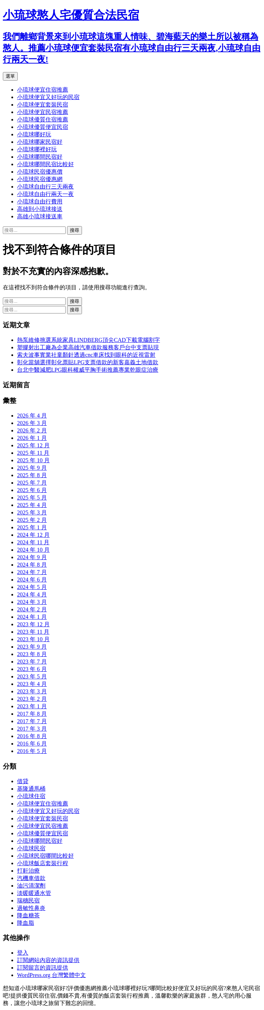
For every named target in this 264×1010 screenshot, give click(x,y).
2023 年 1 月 (32, 706)
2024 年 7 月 (32, 572)
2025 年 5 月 (32, 498)
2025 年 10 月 (33, 460)
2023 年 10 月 (33, 639)
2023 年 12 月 (33, 624)
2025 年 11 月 (33, 453)
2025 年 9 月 (32, 468)
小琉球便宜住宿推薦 (42, 90)
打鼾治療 (28, 871)
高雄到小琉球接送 (39, 209)
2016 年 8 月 (32, 736)
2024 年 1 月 (32, 617)
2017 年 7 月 (32, 721)
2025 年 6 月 (32, 490)
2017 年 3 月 (32, 729)
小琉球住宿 (31, 796)
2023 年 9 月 (32, 647)
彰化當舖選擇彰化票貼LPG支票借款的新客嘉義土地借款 (87, 362)
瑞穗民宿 (28, 900)
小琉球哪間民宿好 (39, 157)
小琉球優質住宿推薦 (42, 119)
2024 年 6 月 (32, 580)
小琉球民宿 (31, 848)
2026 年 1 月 (32, 438)
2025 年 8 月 (32, 475)
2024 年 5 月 (32, 587)
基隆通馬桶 (31, 789)
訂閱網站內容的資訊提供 (48, 960)
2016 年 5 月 (32, 751)
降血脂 (25, 923)
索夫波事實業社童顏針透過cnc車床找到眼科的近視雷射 (86, 355)
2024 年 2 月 (32, 609)
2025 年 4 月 (32, 505)
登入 (22, 953)
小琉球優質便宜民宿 (42, 127)
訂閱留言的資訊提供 (42, 968)
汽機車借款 (31, 878)
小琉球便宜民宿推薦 (42, 112)
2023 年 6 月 (32, 669)
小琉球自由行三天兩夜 (45, 187)
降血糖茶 (28, 915)
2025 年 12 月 (33, 445)
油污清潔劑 (31, 886)
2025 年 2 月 (32, 520)
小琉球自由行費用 (39, 201)
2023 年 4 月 (32, 684)
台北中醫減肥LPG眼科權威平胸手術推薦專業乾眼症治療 (87, 370)
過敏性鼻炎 (31, 908)
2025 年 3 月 (32, 512)
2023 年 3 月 (32, 691)
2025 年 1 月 (32, 527)
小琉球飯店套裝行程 (42, 863)
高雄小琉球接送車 (39, 216)
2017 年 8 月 (32, 714)
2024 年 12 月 (33, 535)
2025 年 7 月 (32, 483)
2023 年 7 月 (32, 662)
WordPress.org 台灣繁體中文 (51, 975)
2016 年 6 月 (32, 744)
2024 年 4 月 (32, 594)
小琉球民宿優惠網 (39, 179)
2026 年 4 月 (32, 416)
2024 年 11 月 (33, 542)
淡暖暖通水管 (34, 893)
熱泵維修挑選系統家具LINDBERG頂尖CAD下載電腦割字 (88, 340)
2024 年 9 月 (32, 557)
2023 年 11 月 (33, 632)
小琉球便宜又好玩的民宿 (48, 97)
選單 (10, 76)
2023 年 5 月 (32, 676)
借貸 (22, 781)
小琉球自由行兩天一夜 (45, 194)
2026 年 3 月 (32, 423)
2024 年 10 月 (33, 550)
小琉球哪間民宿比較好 (45, 164)
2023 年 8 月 (32, 654)
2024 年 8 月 (32, 565)
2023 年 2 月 (32, 699)
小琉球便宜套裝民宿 (42, 105)
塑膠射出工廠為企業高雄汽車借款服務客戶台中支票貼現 (88, 347)
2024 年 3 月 (32, 602)
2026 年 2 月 (32, 430)
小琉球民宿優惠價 (39, 172)
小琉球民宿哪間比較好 (45, 856)
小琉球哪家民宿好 (39, 142)
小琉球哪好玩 (34, 134)
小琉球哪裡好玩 (37, 149)
